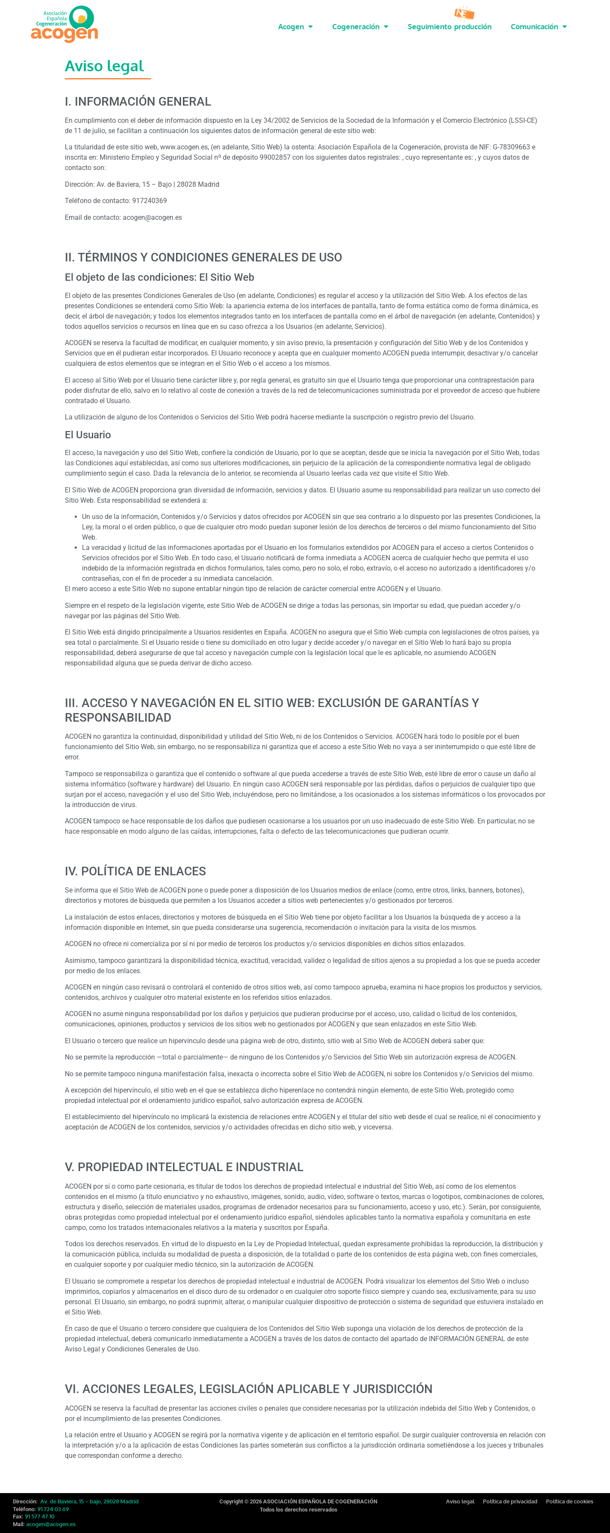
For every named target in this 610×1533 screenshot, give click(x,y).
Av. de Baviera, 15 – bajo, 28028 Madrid (89, 1501)
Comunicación (539, 26)
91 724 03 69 (53, 1509)
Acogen (295, 26)
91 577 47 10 (40, 1516)
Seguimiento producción (450, 26)
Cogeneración (360, 26)
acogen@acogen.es (51, 1524)
